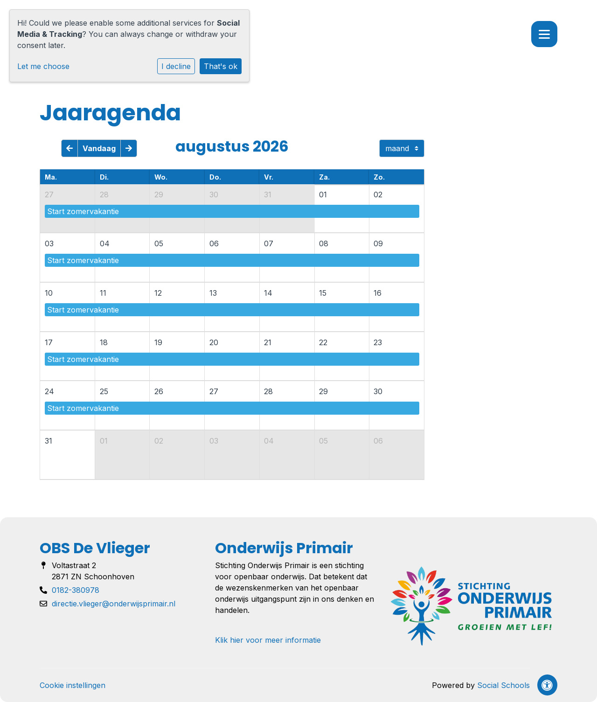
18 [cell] (104, 342)
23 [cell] (378, 342)
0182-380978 (75, 590)
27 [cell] (49, 194)
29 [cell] (158, 194)
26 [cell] (158, 391)
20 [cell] (213, 342)
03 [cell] (49, 243)
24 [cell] (49, 391)
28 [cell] (104, 194)
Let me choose (43, 66)
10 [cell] (49, 293)
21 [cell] (267, 342)
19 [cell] (158, 342)
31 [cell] (267, 194)
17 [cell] (49, 342)
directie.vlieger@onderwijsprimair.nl (113, 603)
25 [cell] (104, 391)
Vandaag (99, 148)
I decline (176, 66)
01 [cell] (323, 194)
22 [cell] (323, 342)
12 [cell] (158, 293)
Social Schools (503, 685)
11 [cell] (103, 293)
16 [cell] (378, 293)
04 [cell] (105, 243)
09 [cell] (378, 243)
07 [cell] (268, 243)
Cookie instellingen (72, 685)
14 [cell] (268, 293)
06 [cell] (214, 243)
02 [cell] (378, 194)
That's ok (220, 66)
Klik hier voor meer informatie (268, 640)
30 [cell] (213, 194)
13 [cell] (213, 293)
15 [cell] (322, 293)
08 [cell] (323, 243)
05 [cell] (158, 243)
